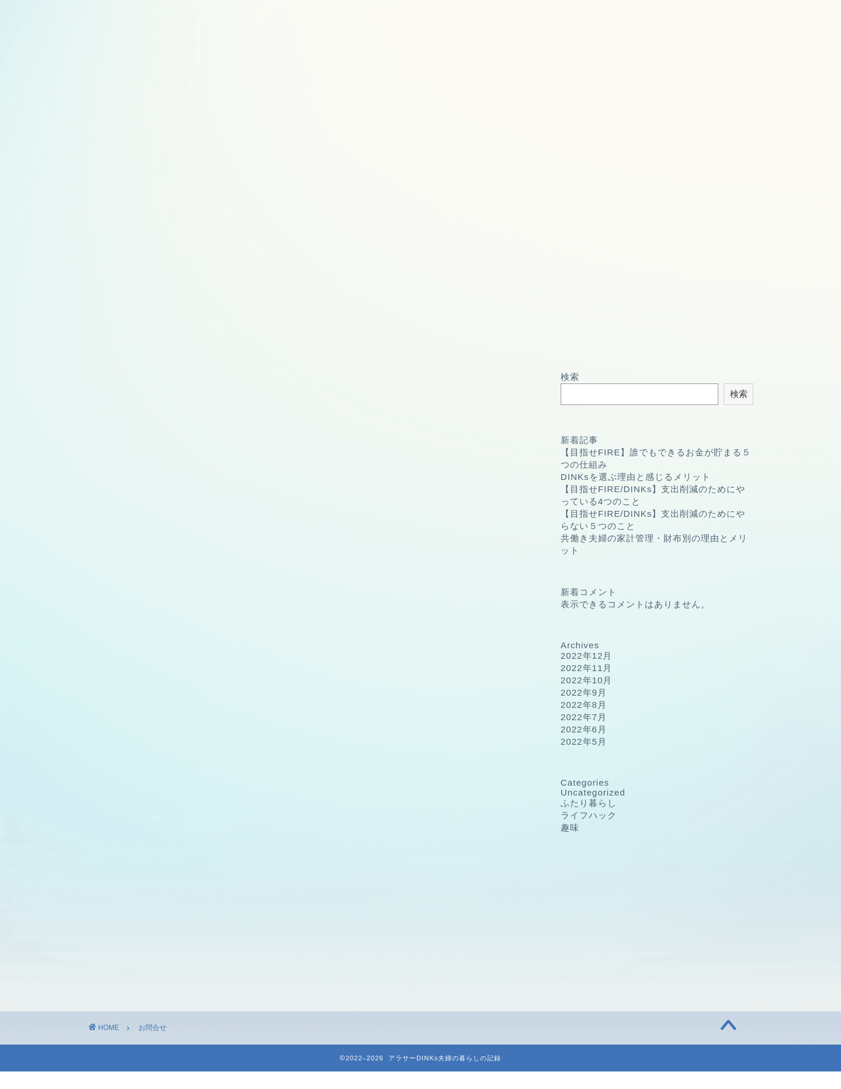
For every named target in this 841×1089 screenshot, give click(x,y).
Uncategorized (593, 792)
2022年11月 (587, 668)
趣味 (570, 827)
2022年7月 (584, 717)
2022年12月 (587, 656)
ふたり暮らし (589, 803)
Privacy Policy (196, 868)
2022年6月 (584, 729)
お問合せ (664, 340)
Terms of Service (202, 885)
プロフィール (280, 340)
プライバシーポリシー (408, 340)
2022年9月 (584, 692)
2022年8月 (584, 705)
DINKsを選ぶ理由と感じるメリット (636, 477)
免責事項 (536, 340)
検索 (570, 377)
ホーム (152, 340)
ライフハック (589, 815)
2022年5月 (584, 741)
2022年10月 (587, 680)
